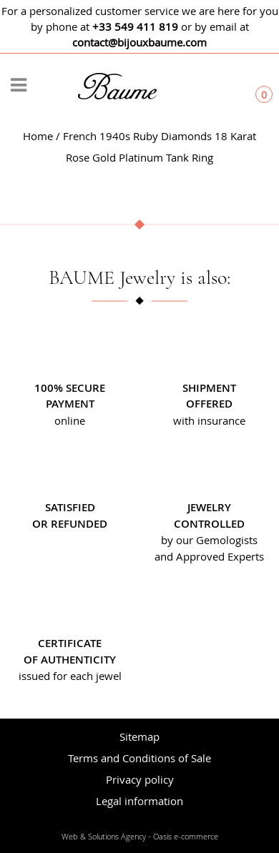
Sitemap (139, 736)
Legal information (139, 801)
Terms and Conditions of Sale (139, 758)
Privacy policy (140, 779)
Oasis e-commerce (185, 837)
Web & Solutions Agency (104, 837)
